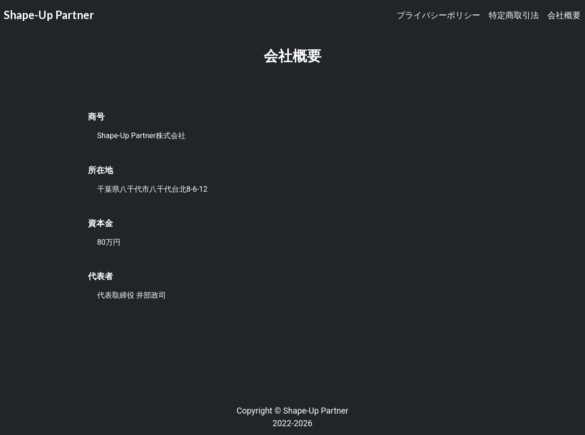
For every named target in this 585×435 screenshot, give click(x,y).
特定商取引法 (514, 15)
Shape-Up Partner (49, 14)
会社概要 (564, 15)
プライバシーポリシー (438, 15)
